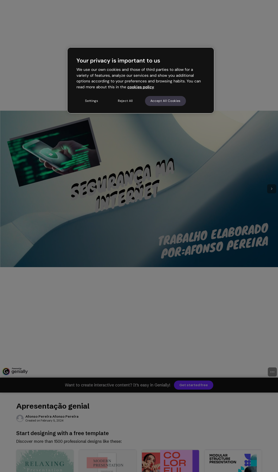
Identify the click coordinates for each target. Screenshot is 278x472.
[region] (140, 80)
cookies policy (140, 86)
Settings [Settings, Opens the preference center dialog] (91, 101)
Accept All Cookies (165, 101)
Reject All (125, 101)
